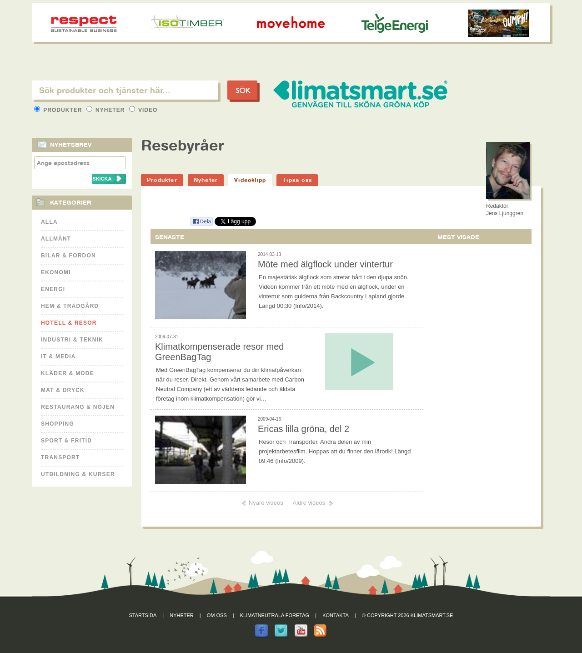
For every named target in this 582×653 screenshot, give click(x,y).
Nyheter (106, 110)
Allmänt (56, 239)
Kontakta (335, 615)
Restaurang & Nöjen (78, 407)
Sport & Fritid (66, 440)
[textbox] (125, 90)
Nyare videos (266, 502)
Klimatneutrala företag (274, 615)
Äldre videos (309, 502)
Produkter (59, 110)
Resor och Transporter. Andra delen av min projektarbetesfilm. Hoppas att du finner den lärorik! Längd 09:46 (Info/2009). (335, 451)
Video (143, 110)
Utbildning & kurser (78, 474)
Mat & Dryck (63, 390)
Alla (49, 222)
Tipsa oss (297, 179)
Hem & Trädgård (70, 306)
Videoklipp (250, 179)
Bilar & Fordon (68, 255)
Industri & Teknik (72, 340)
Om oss (217, 615)
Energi (53, 289)
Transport (60, 457)
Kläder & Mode (67, 373)
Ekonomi (56, 272)
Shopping (57, 424)
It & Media (58, 356)
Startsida (143, 615)
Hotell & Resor (69, 323)
